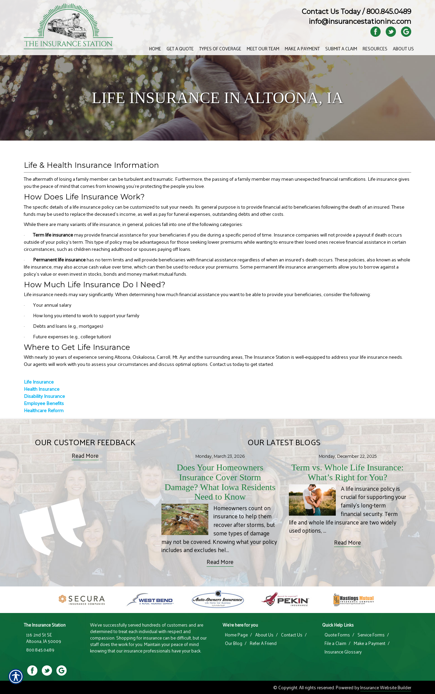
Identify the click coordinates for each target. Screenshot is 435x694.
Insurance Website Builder (385, 687)
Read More (85, 455)
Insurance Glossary (343, 651)
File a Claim (335, 643)
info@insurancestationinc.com (360, 21)
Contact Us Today (331, 11)
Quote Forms (337, 634)
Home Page (236, 634)
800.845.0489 (388, 11)
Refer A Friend (263, 643)
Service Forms (371, 634)
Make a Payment (369, 643)
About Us (264, 634)
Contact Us (291, 634)
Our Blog (233, 643)
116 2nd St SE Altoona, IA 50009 (43, 638)
